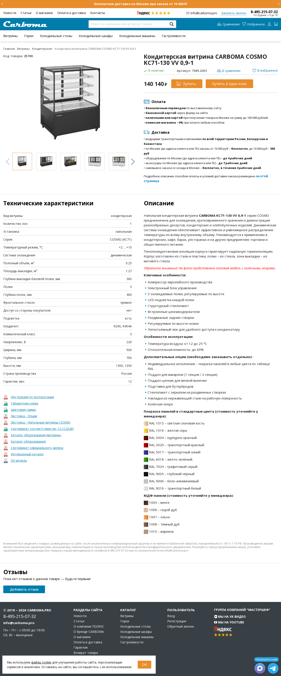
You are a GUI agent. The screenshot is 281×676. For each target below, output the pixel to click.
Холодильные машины (137, 36)
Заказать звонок (233, 13)
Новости (9, 13)
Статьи (26, 13)
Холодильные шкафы (96, 36)
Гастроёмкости (174, 36)
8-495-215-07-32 (264, 11)
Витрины (10, 36)
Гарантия (81, 647)
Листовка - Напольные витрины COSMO (40, 422)
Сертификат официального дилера (37, 448)
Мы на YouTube (229, 622)
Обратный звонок (180, 626)
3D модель (19, 460)
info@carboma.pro (204, 13)
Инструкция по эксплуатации (32, 397)
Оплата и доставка (71, 13)
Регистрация (176, 621)
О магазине (44, 13)
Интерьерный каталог (27, 454)
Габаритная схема (24, 403)
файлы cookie (41, 662)
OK (144, 664)
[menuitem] (10, 35)
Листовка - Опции (24, 416)
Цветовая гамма (23, 410)
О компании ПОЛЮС (89, 626)
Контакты (97, 13)
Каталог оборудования (28, 441)
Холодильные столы (56, 36)
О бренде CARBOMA (89, 631)
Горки (28, 36)
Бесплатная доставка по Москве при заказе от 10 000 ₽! (140, 4)
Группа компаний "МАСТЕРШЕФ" (242, 610)
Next (133, 161)
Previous (8, 161)
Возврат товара (86, 652)
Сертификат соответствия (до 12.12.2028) (42, 429)
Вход (171, 615)
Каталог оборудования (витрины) (36, 435)
